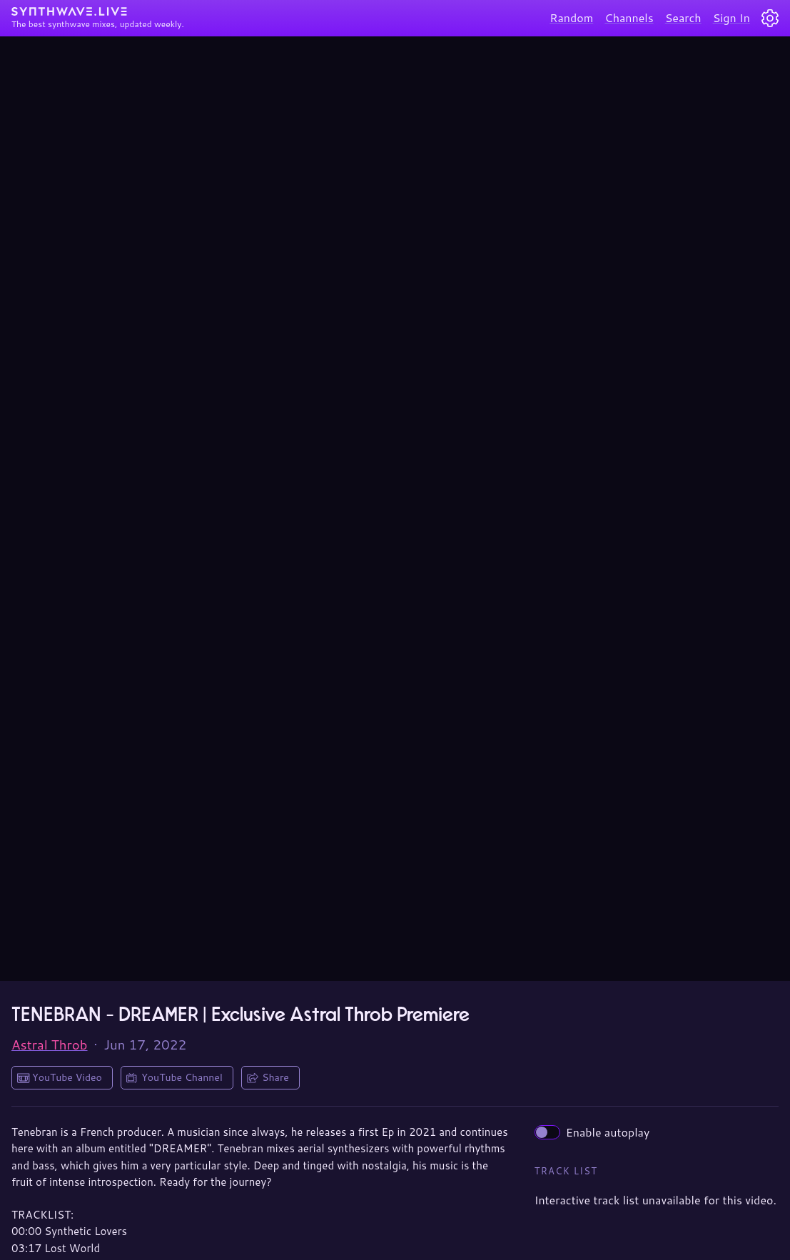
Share (275, 1077)
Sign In (731, 17)
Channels (628, 17)
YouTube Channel (182, 1077)
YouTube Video (67, 1077)
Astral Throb (49, 1044)
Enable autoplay (592, 1132)
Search (683, 17)
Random (571, 17)
